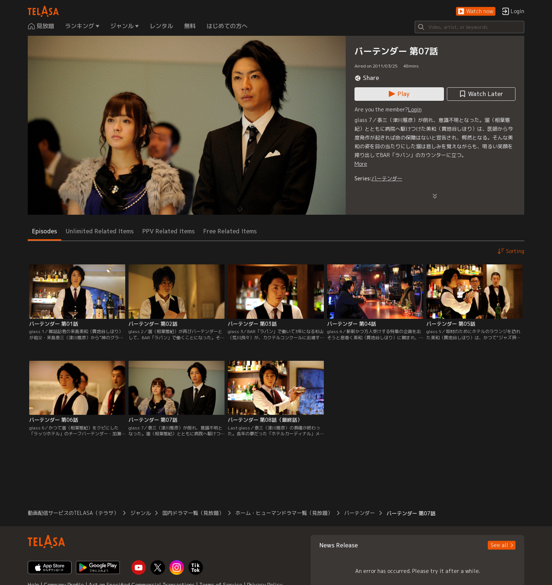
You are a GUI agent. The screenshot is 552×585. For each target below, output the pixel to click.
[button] (475, 11)
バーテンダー (387, 178)
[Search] (469, 27)
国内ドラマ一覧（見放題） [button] (193, 512)
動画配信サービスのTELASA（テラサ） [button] (73, 512)
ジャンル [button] (140, 512)
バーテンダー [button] (359, 512)
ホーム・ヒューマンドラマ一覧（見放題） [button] (284, 512)
